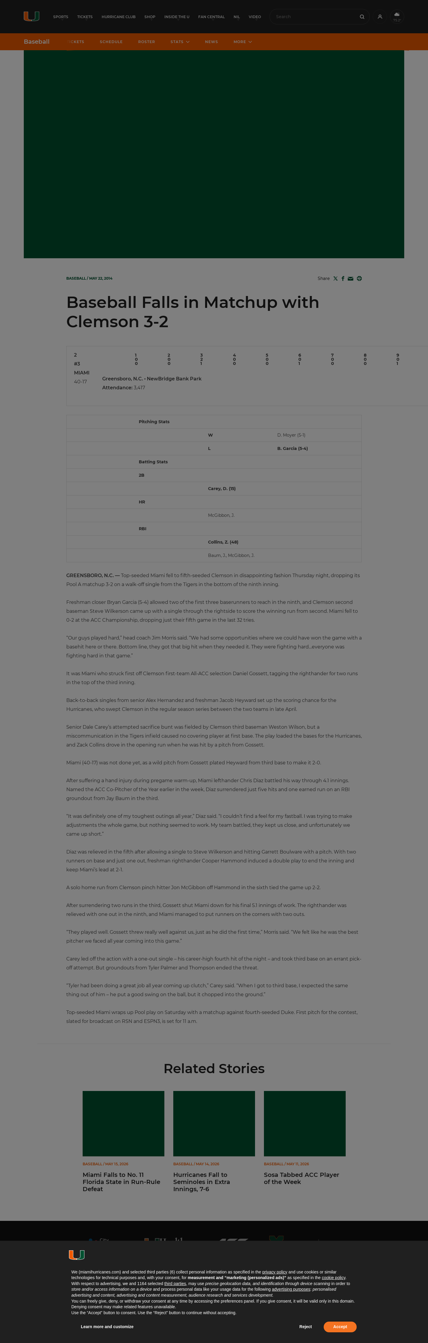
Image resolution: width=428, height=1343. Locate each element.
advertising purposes (291, 1289)
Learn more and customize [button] (107, 1326)
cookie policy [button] (333, 1277)
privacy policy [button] (274, 1272)
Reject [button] (305, 1326)
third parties (175, 1283)
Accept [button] (340, 1326)
